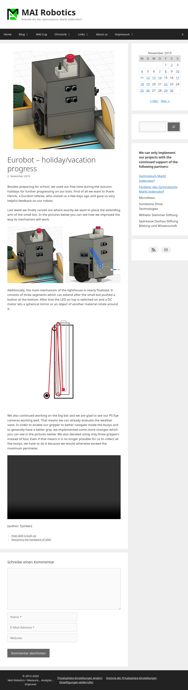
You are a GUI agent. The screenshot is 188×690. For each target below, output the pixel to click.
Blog (25, 34)
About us (102, 34)
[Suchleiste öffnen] (182, 34)
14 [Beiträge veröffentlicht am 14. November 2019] (160, 78)
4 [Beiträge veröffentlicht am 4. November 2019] (142, 71)
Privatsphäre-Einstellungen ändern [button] (79, 678)
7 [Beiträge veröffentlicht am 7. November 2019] (160, 71)
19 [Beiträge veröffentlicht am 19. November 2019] (148, 84)
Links (85, 34)
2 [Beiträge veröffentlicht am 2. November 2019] (172, 65)
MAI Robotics (48, 12)
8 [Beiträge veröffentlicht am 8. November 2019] (166, 71)
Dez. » (165, 101)
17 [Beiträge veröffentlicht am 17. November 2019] (177, 78)
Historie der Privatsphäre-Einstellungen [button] (131, 678)
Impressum (126, 34)
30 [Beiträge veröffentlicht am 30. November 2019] (171, 90)
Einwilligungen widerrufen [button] (76, 682)
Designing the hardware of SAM (31, 539)
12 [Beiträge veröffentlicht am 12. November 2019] (148, 78)
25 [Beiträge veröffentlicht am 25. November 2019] (142, 90)
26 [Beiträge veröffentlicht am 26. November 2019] (148, 90)
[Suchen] (174, 126)
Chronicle (64, 34)
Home (8, 34)
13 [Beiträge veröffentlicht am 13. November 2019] (154, 78)
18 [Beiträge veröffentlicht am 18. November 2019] (142, 84)
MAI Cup (41, 34)
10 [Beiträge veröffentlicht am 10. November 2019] (177, 71)
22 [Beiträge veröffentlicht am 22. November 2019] (165, 84)
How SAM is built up (23, 535)
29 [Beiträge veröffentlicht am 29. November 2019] (165, 90)
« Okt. (154, 101)
